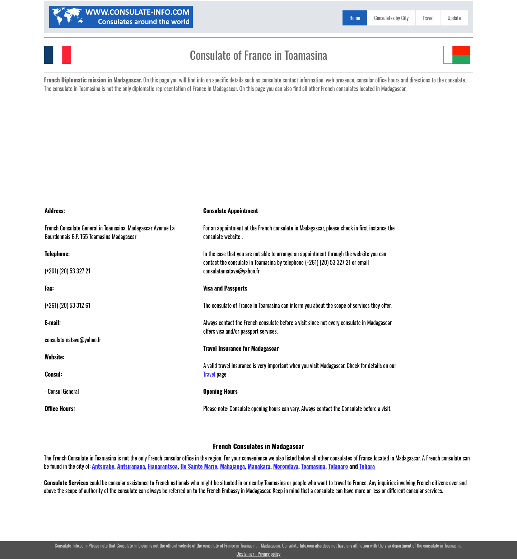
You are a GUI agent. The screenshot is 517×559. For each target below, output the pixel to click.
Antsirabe (103, 466)
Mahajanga (232, 466)
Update (454, 18)
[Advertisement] (258, 145)
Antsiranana (131, 466)
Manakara (259, 466)
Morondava (285, 466)
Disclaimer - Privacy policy (258, 553)
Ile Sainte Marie (199, 466)
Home (354, 18)
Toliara (367, 466)
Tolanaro (338, 466)
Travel (428, 18)
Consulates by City (391, 18)
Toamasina (313, 466)
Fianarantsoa (163, 466)
